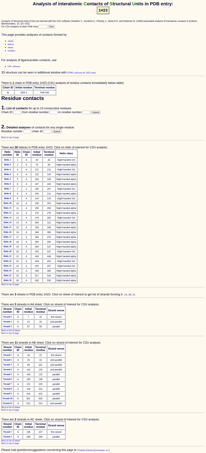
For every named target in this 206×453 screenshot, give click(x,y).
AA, (126, 294)
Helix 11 (7, 208)
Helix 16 (7, 232)
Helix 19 (7, 246)
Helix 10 (7, 203)
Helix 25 (7, 275)
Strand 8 (7, 389)
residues (11, 50)
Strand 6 (7, 379)
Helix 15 (7, 227)
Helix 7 (7, 189)
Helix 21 (7, 256)
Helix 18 (7, 242)
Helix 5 (7, 179)
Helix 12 (7, 213)
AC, (134, 294)
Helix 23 (7, 266)
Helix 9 (7, 198)
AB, (130, 294)
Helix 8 (7, 193)
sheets (10, 47)
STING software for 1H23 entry (81, 73)
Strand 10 (7, 398)
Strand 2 (7, 321)
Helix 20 (7, 251)
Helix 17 (7, 237)
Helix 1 (7, 160)
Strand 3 (7, 326)
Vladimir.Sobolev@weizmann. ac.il (93, 450)
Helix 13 (7, 217)
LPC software (14, 66)
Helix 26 (7, 280)
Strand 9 (7, 393)
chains (11, 41)
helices (11, 44)
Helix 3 (7, 169)
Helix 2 (7, 164)
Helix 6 (7, 184)
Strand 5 (7, 374)
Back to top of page (10, 137)
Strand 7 (7, 384)
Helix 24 (7, 270)
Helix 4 (7, 174)
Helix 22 (7, 261)
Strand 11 (7, 403)
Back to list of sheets (10, 330)
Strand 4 (7, 369)
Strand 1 (7, 317)
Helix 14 (7, 222)
